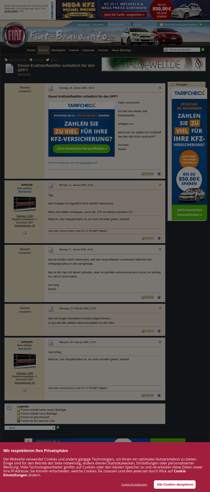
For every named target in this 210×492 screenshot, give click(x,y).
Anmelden (98, 24)
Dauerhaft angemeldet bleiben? (179, 24)
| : (91, 24)
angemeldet (11, 11)
